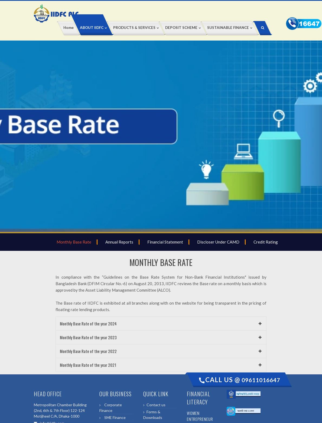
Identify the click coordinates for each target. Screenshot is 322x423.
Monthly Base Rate (73, 241)
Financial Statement (164, 241)
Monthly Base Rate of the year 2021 (88, 365)
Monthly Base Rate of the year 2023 (88, 337)
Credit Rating (265, 241)
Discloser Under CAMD (217, 241)
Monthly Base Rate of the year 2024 (88, 324)
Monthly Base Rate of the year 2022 (88, 351)
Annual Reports (118, 241)
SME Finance (114, 417)
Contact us (156, 404)
